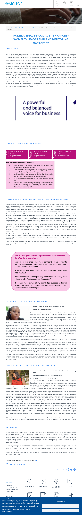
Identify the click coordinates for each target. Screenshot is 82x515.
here (36, 460)
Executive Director (10, 496)
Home (8, 27)
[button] (41, 114)
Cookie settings (60, 501)
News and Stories (26, 27)
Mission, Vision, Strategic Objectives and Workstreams (14, 488)
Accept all (60, 510)
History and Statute (10, 491)
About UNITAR (16, 27)
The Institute (8, 485)
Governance (8, 494)
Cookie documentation (7, 511)
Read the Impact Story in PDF (20, 464)
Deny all (60, 506)
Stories (35, 27)
